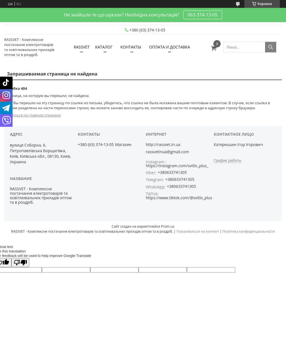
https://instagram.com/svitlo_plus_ (177, 165)
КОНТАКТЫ (130, 47)
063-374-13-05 (203, 15)
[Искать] (270, 47)
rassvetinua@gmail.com (167, 152)
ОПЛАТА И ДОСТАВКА (169, 47)
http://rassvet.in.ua (163, 145)
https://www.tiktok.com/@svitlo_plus (179, 197)
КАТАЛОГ (104, 47)
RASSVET (82, 47)
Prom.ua (168, 226)
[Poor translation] (20, 262)
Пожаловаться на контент (198, 231)
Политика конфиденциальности (248, 231)
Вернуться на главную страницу (32, 115)
